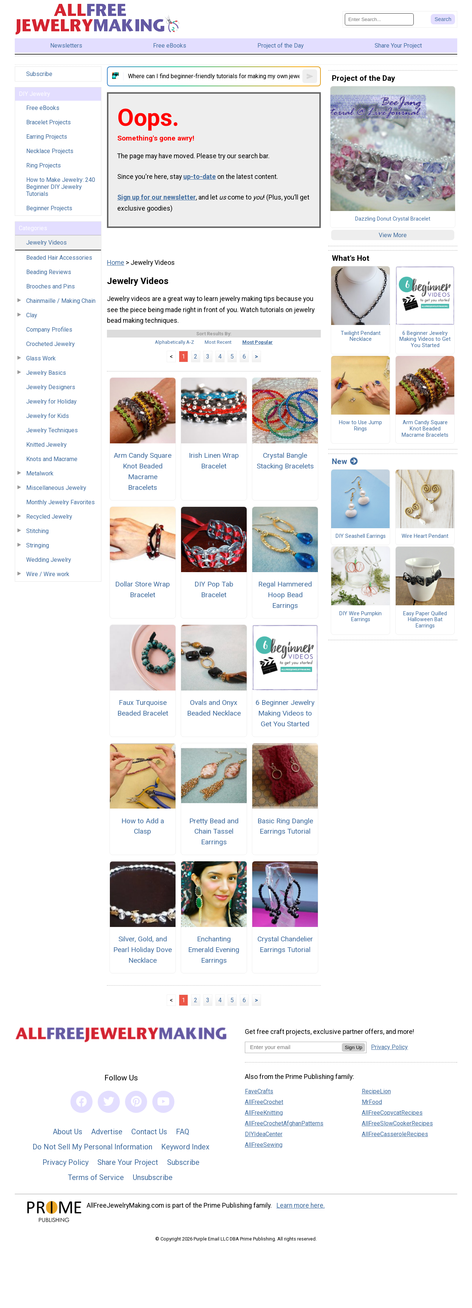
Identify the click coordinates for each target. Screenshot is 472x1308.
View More (393, 235)
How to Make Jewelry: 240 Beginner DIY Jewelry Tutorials (60, 186)
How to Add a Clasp (142, 826)
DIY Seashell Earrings (361, 536)
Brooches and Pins (50, 286)
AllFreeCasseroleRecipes (395, 1134)
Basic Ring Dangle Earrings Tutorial (285, 826)
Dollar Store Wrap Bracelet (142, 589)
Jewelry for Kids (47, 415)
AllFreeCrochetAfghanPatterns (284, 1123)
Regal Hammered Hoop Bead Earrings (285, 595)
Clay (31, 315)
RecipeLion (376, 1091)
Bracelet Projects (48, 122)
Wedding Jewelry (48, 559)
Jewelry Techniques (52, 430)
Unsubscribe (153, 1177)
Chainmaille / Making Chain (61, 300)
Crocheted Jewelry (50, 343)
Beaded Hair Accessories (59, 257)
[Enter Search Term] (379, 19)
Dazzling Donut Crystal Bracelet (392, 219)
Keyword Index (185, 1146)
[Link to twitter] (109, 1102)
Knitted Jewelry (46, 444)
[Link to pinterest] (136, 1102)
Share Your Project (127, 1162)
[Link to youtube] (163, 1102)
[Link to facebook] (81, 1102)
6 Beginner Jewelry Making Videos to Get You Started (285, 713)
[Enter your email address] (293, 1047)
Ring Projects (43, 165)
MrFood (372, 1101)
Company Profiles (49, 329)
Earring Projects (46, 136)
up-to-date (199, 176)
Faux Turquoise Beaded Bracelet (142, 707)
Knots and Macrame (51, 459)
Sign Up (353, 1047)
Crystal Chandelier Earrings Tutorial (285, 944)
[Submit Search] (443, 19)
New (345, 461)
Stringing (37, 545)
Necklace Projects (49, 151)
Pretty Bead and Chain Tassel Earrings (214, 832)
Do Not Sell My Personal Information (92, 1146)
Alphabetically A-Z (174, 342)
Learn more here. (301, 1205)
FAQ (182, 1131)
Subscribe (39, 73)
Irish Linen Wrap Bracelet (214, 460)
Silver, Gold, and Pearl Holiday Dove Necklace (142, 950)
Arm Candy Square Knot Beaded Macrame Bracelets (142, 471)
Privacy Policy (65, 1162)
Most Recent (218, 342)
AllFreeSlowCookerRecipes (397, 1123)
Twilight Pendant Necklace (361, 337)
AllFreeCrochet (264, 1101)
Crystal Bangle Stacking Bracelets (285, 460)
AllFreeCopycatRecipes (392, 1112)
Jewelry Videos (46, 242)
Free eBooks (42, 107)
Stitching (37, 530)
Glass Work (41, 358)
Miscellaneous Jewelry (56, 487)
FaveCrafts (259, 1091)
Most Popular (257, 342)
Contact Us (149, 1131)
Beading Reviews (48, 272)
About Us (67, 1131)
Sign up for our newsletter (156, 197)
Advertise (106, 1131)
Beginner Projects (49, 208)
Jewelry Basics (46, 372)
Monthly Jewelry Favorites (60, 502)
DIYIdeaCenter (263, 1134)
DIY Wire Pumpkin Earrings (360, 617)
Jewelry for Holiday (51, 401)
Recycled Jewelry (49, 516)
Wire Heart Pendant (425, 536)
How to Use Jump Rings (360, 426)
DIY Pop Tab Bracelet (213, 589)
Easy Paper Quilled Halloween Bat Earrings (425, 620)
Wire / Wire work (47, 574)
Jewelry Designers (50, 387)
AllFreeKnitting (264, 1112)
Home (115, 262)
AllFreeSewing (263, 1144)
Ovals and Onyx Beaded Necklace (214, 707)
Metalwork (39, 473)
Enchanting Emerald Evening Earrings (213, 950)
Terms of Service (96, 1177)
